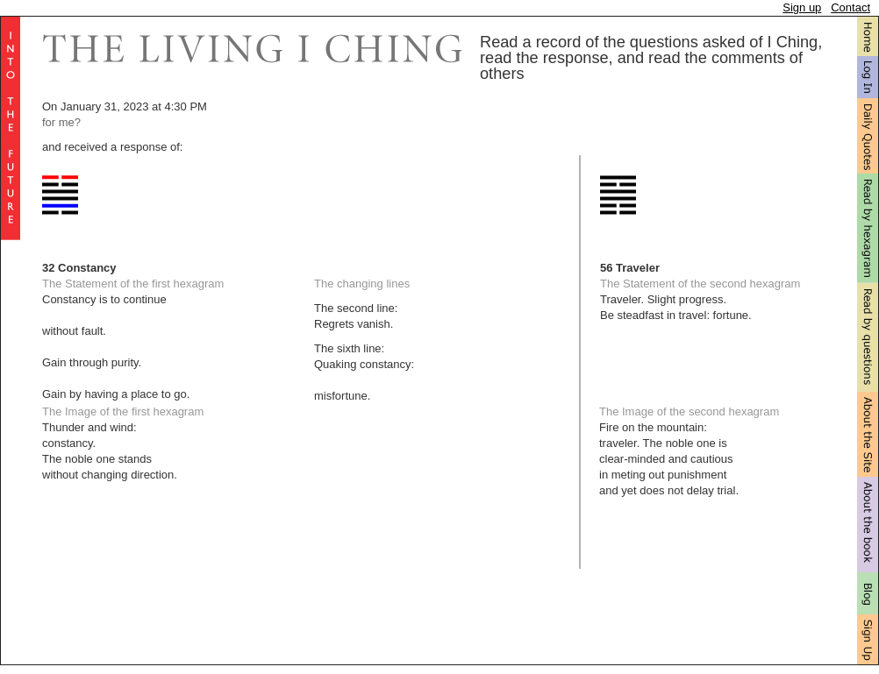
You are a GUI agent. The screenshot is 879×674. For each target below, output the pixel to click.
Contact (850, 7)
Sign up (802, 7)
